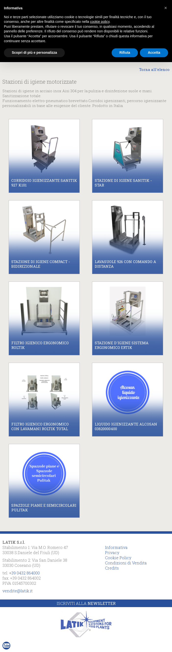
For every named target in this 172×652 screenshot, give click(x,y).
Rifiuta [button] (124, 52)
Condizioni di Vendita (126, 562)
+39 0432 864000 (24, 572)
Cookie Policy (118, 557)
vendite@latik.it (17, 590)
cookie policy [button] (99, 22)
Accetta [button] (154, 52)
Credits (112, 568)
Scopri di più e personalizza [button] (34, 52)
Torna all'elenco (154, 69)
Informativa (116, 547)
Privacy (112, 552)
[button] (166, 8)
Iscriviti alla (86, 603)
